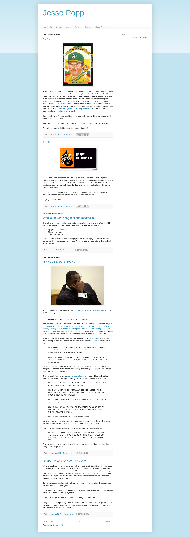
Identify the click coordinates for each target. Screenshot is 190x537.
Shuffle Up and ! (64, 461)
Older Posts (108, 521)
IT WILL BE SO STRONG (59, 261)
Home (43, 27)
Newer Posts (48, 521)
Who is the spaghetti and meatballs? (69, 218)
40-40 (46, 38)
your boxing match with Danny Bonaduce (75, 109)
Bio (51, 27)
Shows (59, 27)
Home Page (100, 27)
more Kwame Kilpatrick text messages (89, 310)
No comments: (69, 134)
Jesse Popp (63, 12)
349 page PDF (93, 338)
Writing (78, 27)
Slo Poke (48, 142)
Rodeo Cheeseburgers (95, 473)
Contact (88, 27)
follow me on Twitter (140, 37)
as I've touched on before (78, 376)
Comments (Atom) (59, 525)
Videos (69, 27)
